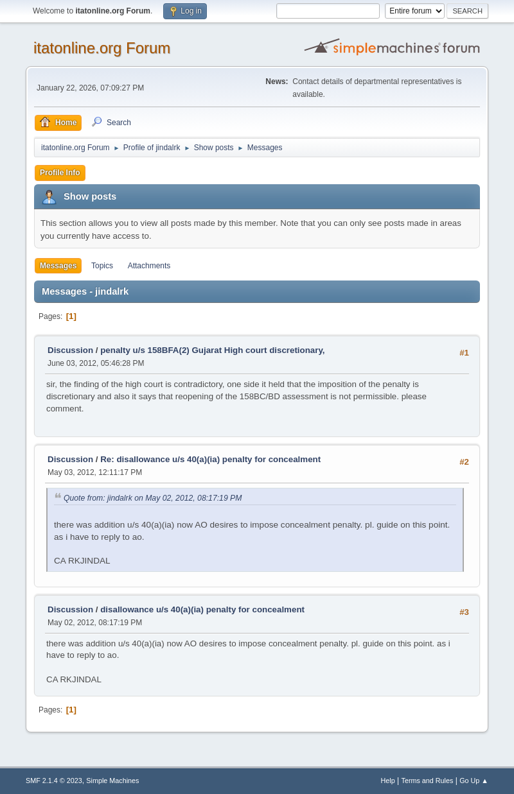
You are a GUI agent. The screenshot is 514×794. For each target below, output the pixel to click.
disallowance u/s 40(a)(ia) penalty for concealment (202, 609)
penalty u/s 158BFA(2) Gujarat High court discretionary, (212, 350)
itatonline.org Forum (101, 47)
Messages (58, 265)
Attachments (149, 265)
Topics (102, 265)
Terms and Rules (428, 780)
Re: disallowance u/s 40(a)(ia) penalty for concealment (210, 459)
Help (388, 780)
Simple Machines (112, 780)
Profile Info (60, 172)
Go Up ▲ (473, 780)
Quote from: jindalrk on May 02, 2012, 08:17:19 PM (153, 498)
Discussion (70, 350)
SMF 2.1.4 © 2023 (54, 780)
